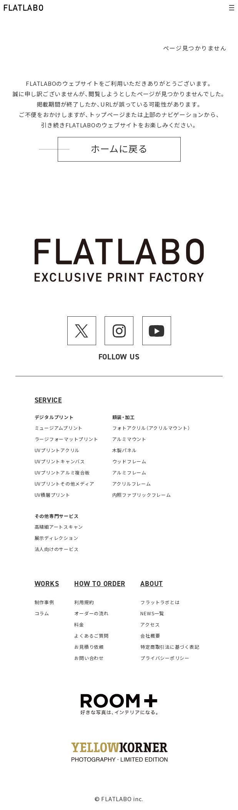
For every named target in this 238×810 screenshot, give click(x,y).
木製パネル (124, 450)
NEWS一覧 (152, 613)
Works (47, 583)
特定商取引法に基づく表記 (169, 646)
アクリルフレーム (131, 483)
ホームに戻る (119, 149)
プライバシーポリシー (165, 658)
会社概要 (150, 635)
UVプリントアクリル (57, 450)
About (151, 583)
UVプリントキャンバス (60, 461)
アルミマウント (129, 439)
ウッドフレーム (129, 461)
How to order (99, 583)
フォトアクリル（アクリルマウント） (151, 427)
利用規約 (84, 602)
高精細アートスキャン (59, 526)
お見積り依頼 (89, 646)
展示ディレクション (56, 537)
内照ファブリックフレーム (141, 494)
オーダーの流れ (91, 613)
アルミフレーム (129, 472)
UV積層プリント (52, 494)
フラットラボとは (160, 602)
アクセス (150, 624)
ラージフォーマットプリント (66, 439)
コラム (42, 613)
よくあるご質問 (91, 635)
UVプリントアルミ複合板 (62, 472)
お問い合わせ (89, 658)
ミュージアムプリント (59, 427)
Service (48, 400)
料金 (79, 624)
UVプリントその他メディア (65, 483)
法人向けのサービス (57, 549)
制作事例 (44, 602)
